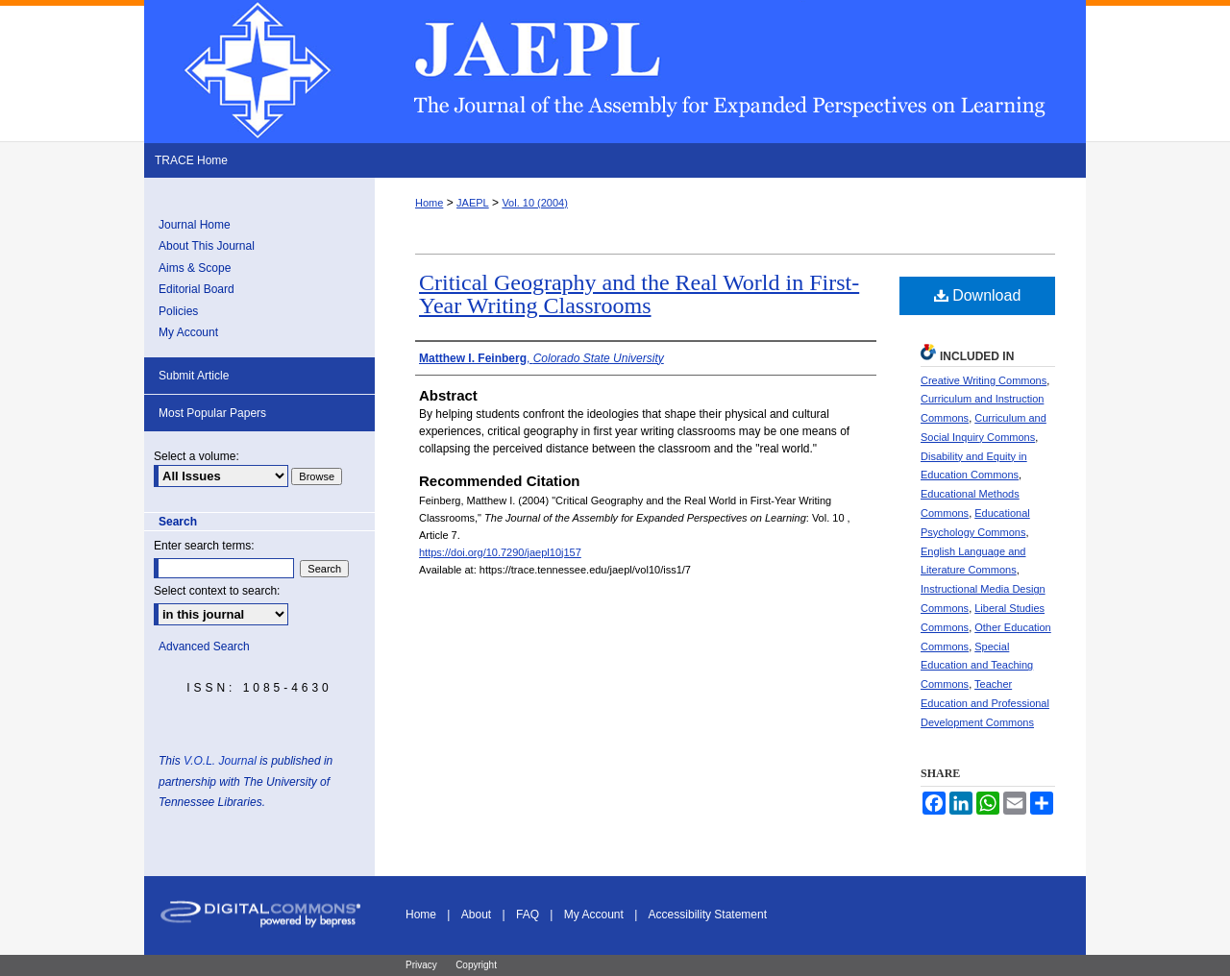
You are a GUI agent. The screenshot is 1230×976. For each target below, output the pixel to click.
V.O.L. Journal (220, 761)
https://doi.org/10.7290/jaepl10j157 (500, 552)
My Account (188, 332)
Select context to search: (217, 591)
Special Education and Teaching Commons (977, 666)
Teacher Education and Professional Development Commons (985, 703)
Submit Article (194, 375)
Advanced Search (204, 646)
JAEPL (472, 202)
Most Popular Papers (212, 413)
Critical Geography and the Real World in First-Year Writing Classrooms (639, 294)
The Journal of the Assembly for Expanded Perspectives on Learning (615, 71)
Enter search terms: (204, 545)
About (476, 914)
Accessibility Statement (708, 914)
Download (977, 295)
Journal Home (195, 225)
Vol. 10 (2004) (535, 202)
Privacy (421, 965)
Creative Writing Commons (983, 380)
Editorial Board (196, 289)
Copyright (476, 965)
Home (429, 202)
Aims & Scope (195, 268)
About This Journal (207, 246)
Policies (178, 311)
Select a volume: (196, 456)
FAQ (527, 914)
